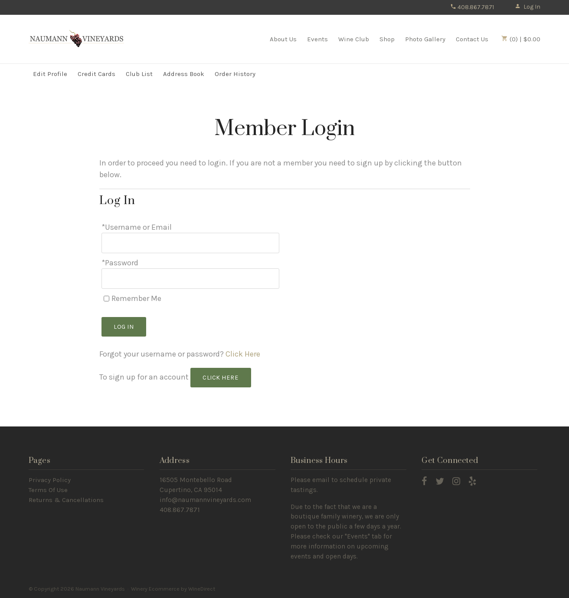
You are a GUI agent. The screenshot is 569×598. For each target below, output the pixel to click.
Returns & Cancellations (66, 500)
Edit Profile (50, 74)
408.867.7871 (472, 7)
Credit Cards (96, 74)
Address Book (183, 74)
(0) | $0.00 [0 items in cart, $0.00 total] (520, 39)
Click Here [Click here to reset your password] (243, 354)
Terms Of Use (48, 490)
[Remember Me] (106, 298)
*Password (119, 263)
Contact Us (472, 39)
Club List (139, 74)
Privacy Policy (50, 480)
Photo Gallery (425, 39)
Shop (387, 39)
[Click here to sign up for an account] (221, 377)
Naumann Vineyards (76, 38)
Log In (527, 6)
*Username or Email (136, 227)
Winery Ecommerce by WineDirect (173, 588)
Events (317, 39)
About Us (283, 39)
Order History (235, 74)
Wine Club (353, 39)
